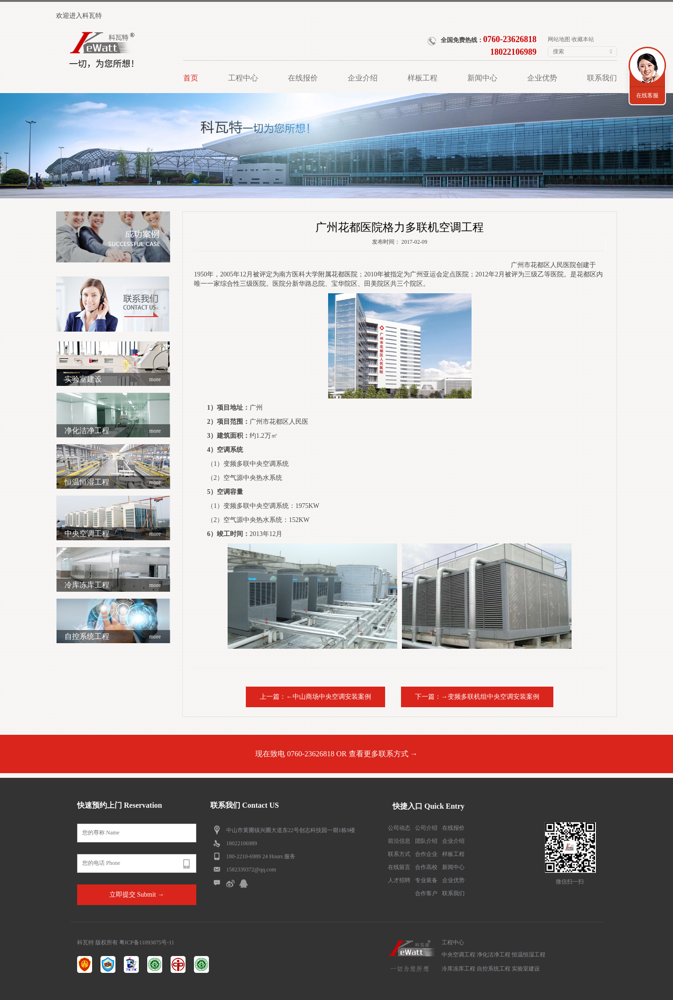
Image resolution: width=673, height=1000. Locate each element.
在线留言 (399, 867)
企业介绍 (453, 841)
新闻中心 (453, 867)
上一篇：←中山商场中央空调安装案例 (315, 696)
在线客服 (647, 95)
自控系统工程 (112, 636)
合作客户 (426, 893)
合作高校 (426, 867)
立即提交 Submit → (136, 894)
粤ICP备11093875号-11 (146, 942)
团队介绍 (426, 841)
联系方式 (399, 854)
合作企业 (426, 854)
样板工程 (453, 854)
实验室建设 (112, 379)
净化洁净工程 (112, 430)
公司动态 (399, 828)
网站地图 (559, 39)
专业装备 (426, 880)
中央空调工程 (112, 533)
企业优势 (453, 880)
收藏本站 (583, 39)
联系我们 (453, 893)
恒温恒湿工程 (112, 482)
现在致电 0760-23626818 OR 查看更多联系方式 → (336, 754)
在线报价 (453, 828)
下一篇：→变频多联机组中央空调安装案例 (477, 696)
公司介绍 (426, 828)
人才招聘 (399, 880)
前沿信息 (399, 841)
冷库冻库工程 (112, 585)
